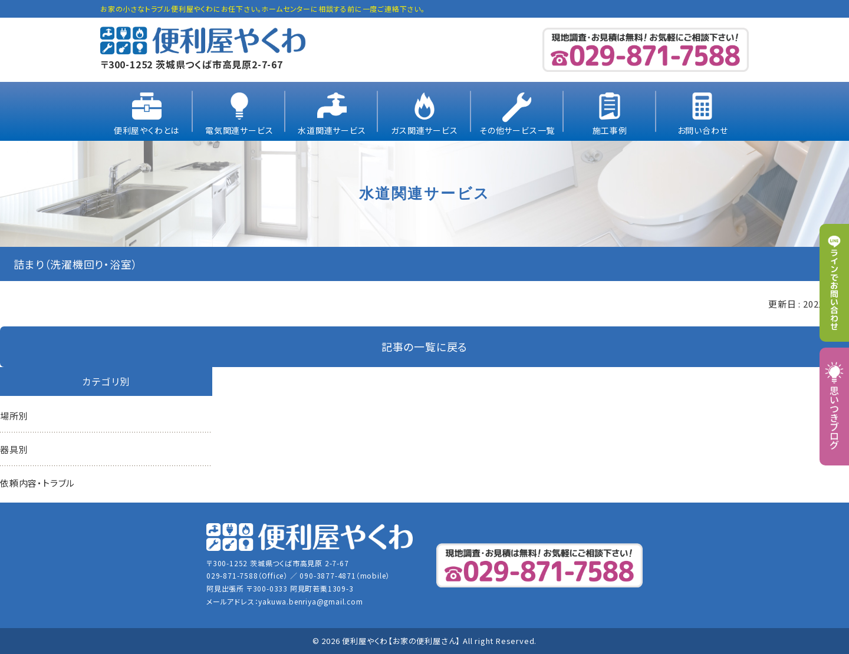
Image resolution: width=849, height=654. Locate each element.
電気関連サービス (239, 130)
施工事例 (610, 130)
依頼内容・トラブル (37, 483)
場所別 (14, 415)
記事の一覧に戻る (424, 346)
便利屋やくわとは (146, 130)
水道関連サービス (332, 130)
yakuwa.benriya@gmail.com (310, 601)
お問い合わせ (702, 130)
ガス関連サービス (424, 130)
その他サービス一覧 (517, 130)
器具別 (14, 449)
